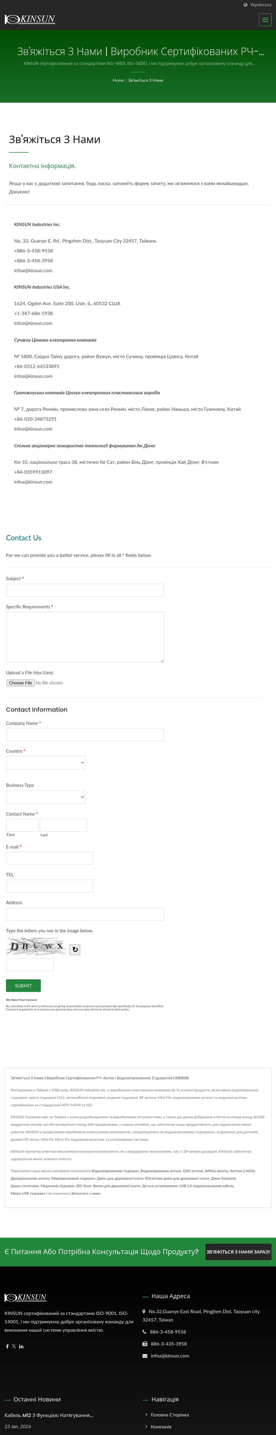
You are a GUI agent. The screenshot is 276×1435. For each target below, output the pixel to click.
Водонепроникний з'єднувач (115, 1171)
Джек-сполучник (25, 1186)
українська (261, 4)
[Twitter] (14, 1346)
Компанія (161, 1426)
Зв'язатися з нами (85, 1193)
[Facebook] (7, 1346)
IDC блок (83, 1186)
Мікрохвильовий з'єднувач (73, 1178)
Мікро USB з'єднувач (28, 1193)
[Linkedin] (21, 1346)
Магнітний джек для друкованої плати (177, 1178)
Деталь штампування (160, 1186)
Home (118, 80)
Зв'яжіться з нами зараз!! (238, 1251)
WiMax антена (216, 1171)
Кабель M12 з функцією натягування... (48, 1415)
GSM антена (193, 1171)
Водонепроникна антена (160, 1171)
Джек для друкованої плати (120, 1178)
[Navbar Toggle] (265, 19)
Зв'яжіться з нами (146, 80)
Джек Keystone (223, 1178)
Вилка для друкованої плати (116, 1186)
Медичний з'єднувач (58, 1186)
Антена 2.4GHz (242, 1171)
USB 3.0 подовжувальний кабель (206, 1186)
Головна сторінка (170, 1414)
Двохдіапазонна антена (30, 1178)
